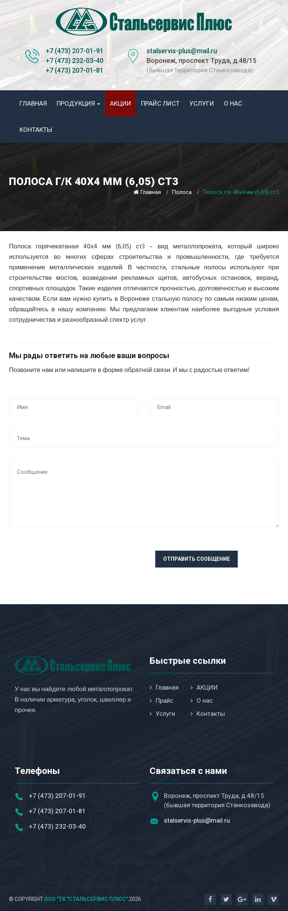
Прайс (161, 700)
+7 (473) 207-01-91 (75, 51)
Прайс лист (160, 103)
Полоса (182, 192)
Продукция (78, 103)
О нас (233, 103)
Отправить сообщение (196, 559)
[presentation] (66, 565)
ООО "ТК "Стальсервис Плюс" (86, 899)
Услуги (201, 103)
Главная (33, 103)
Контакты (36, 129)
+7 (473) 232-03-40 (75, 60)
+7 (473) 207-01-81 (75, 70)
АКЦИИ (120, 103)
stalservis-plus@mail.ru (182, 51)
